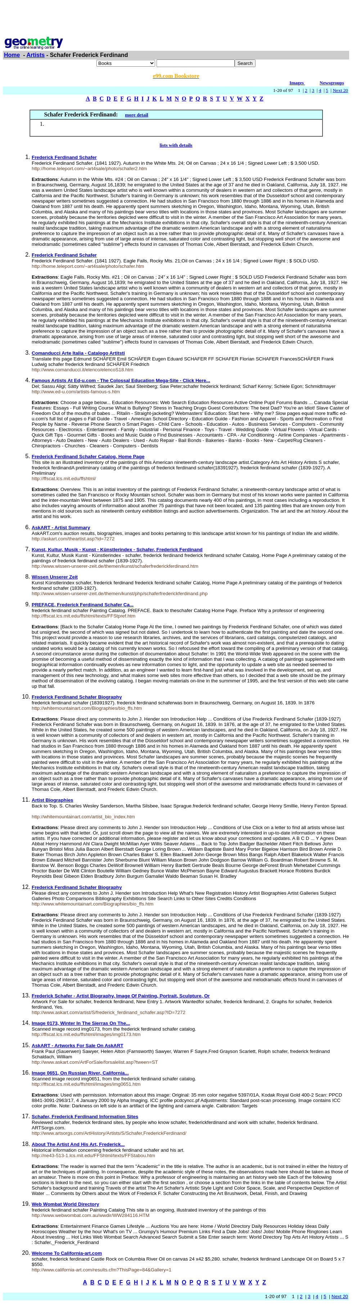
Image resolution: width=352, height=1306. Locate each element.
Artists (36, 55)
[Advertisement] (176, 19)
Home (12, 55)
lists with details (175, 145)
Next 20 (340, 90)
